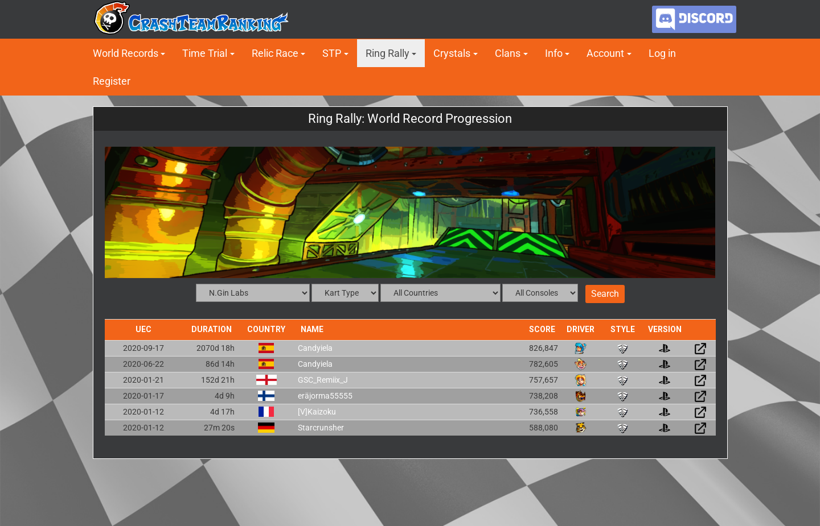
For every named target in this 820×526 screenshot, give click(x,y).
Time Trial (204, 53)
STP (331, 53)
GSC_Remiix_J (323, 379)
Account (605, 53)
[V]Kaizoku (317, 411)
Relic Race (275, 53)
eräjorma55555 (325, 395)
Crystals (451, 53)
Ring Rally (387, 53)
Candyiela (315, 348)
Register (111, 81)
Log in (662, 53)
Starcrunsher (321, 427)
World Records (125, 53)
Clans (507, 53)
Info (554, 53)
